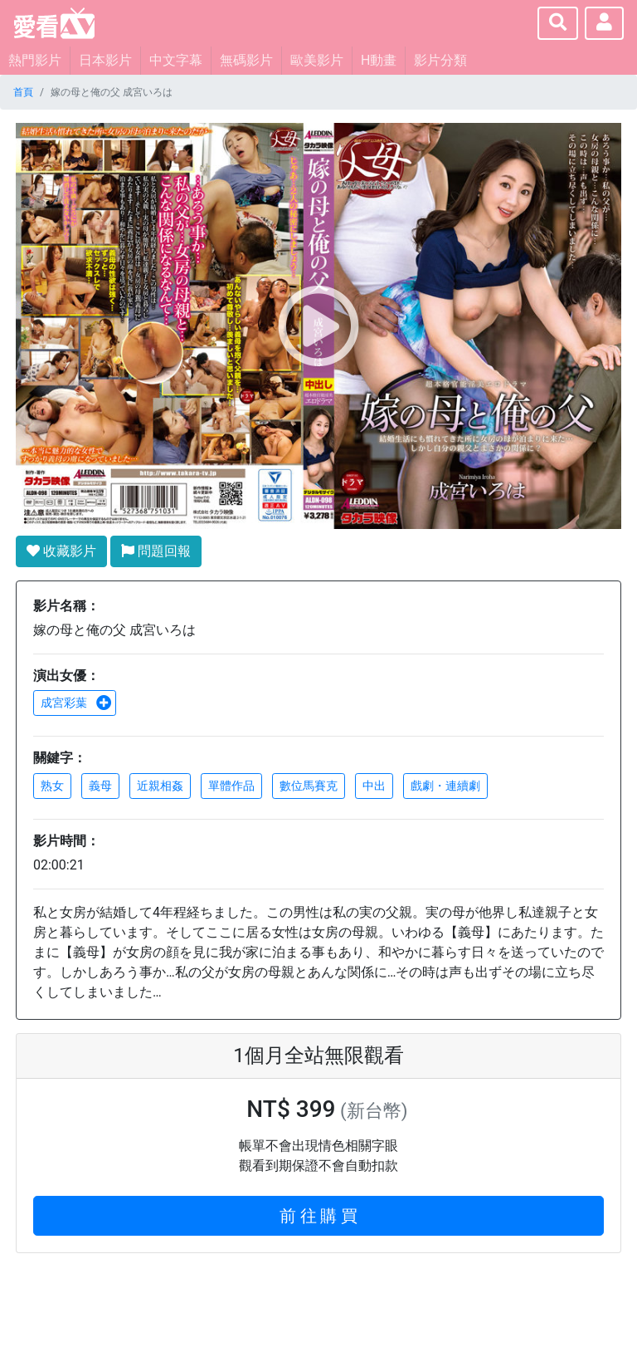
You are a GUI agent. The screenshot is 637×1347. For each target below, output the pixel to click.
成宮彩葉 (76, 702)
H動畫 (378, 60)
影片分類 (440, 60)
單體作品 (231, 785)
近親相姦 (160, 785)
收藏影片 (61, 551)
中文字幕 (175, 60)
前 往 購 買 (319, 1216)
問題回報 (156, 551)
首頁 (23, 92)
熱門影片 (34, 60)
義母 (100, 785)
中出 (374, 785)
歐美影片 (316, 60)
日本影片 (105, 60)
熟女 (52, 785)
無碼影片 (246, 60)
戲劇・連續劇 (445, 785)
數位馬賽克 (309, 785)
